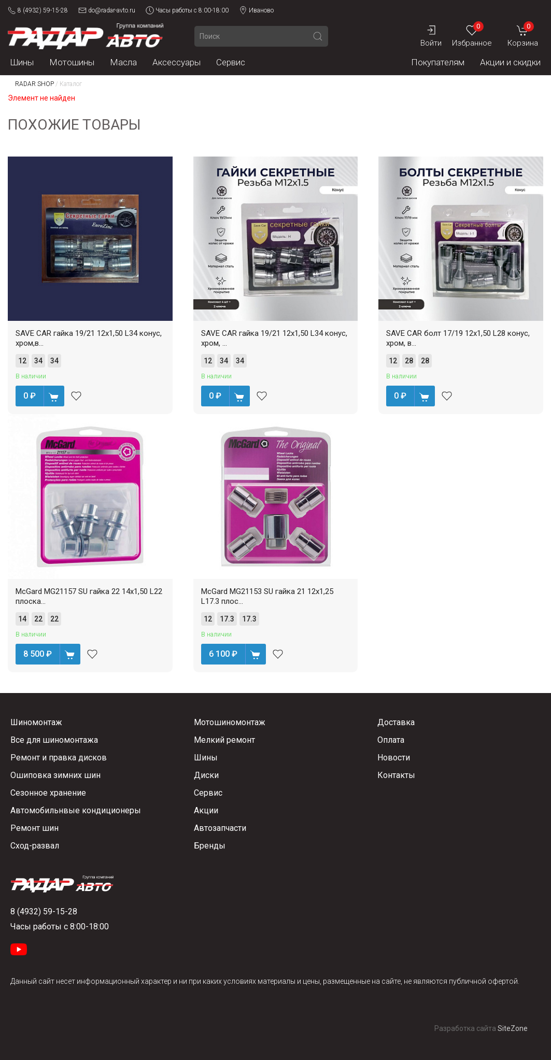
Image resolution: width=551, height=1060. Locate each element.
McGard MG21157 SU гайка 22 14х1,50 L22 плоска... (89, 596)
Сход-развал (34, 846)
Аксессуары (176, 62)
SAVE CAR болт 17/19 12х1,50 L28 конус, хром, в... (458, 338)
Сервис (230, 62)
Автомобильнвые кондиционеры (75, 810)
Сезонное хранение (48, 793)
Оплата (390, 740)
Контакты (396, 775)
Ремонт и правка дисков (58, 757)
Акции (206, 810)
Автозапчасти (220, 828)
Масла (123, 62)
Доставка (396, 722)
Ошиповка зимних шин (55, 775)
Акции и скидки (510, 62)
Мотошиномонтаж (229, 722)
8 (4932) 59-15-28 (38, 10)
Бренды (209, 846)
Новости (393, 757)
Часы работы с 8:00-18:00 (187, 10)
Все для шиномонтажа (54, 740)
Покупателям (437, 62)
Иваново (256, 10)
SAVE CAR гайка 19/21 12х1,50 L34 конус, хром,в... (89, 338)
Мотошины (71, 62)
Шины (22, 62)
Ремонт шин (34, 828)
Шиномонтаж (36, 722)
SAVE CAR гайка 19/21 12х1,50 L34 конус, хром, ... (274, 338)
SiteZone (513, 1028)
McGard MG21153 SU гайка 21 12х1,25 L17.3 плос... (267, 596)
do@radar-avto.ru (106, 10)
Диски (206, 775)
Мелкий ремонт (224, 740)
